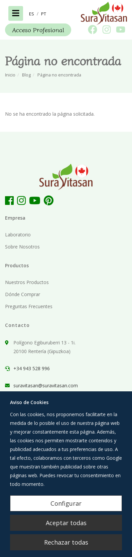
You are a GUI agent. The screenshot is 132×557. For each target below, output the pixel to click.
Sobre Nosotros (22, 246)
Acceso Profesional (38, 29)
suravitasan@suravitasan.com (45, 385)
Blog (26, 75)
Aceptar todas (66, 523)
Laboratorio (18, 234)
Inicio (10, 75)
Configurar (66, 503)
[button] (31, 13)
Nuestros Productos (27, 282)
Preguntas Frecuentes (28, 306)
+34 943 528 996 (31, 368)
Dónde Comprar (22, 294)
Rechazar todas (66, 542)
